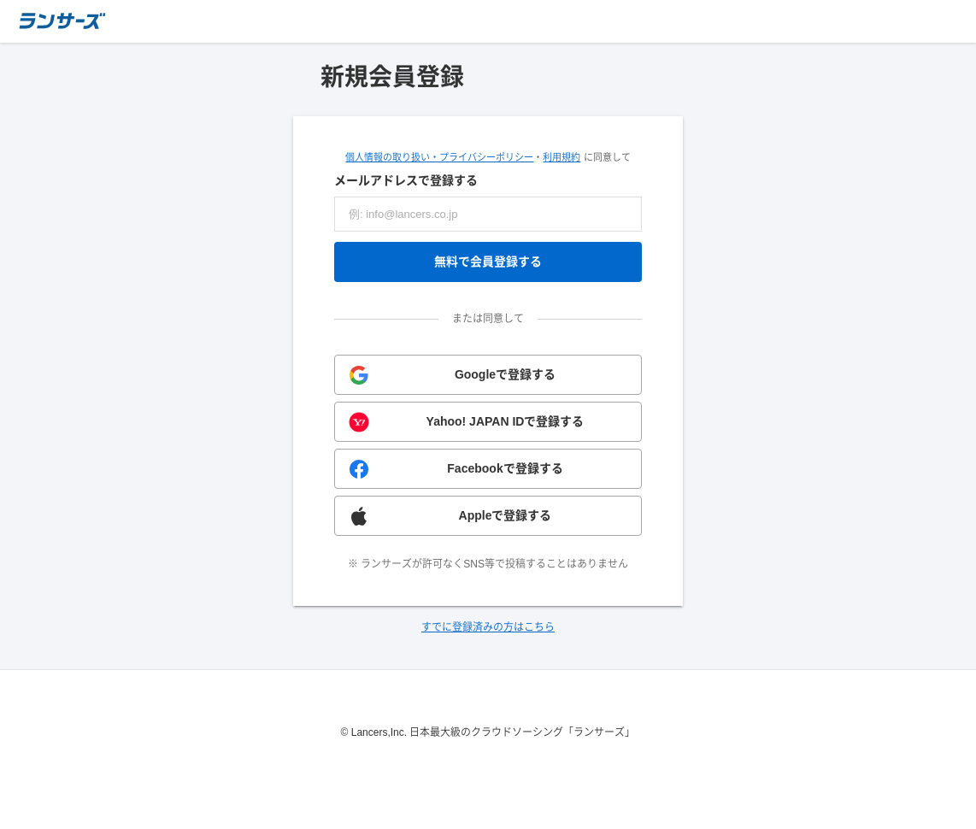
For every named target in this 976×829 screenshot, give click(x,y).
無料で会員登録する (488, 261)
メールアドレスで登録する (406, 180)
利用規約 (561, 157)
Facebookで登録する (504, 468)
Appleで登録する (505, 515)
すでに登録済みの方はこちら (488, 627)
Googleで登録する (505, 374)
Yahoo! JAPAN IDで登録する (505, 421)
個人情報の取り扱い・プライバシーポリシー (439, 157)
